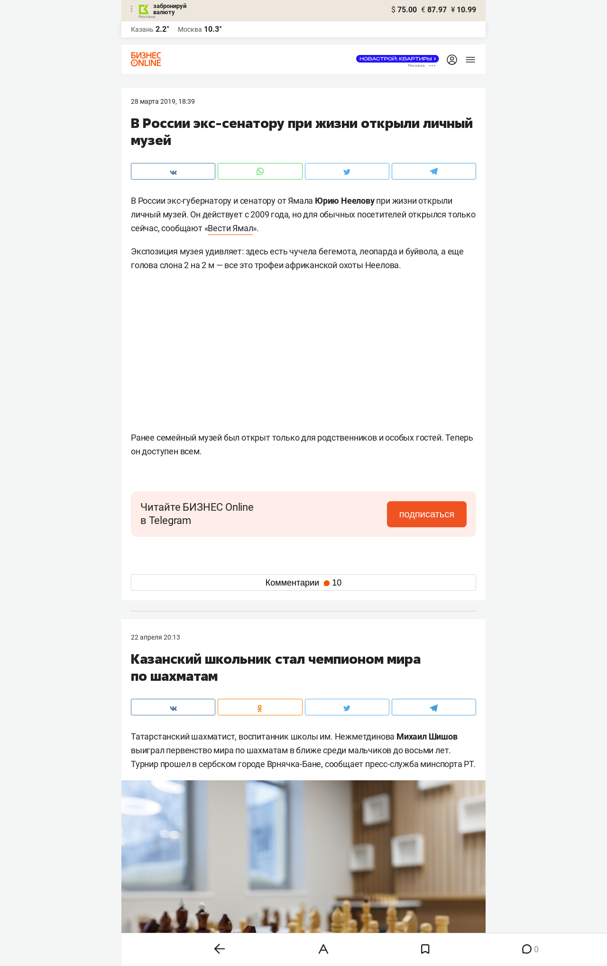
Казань (142, 29)
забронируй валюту (169, 9)
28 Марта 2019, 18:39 (163, 101)
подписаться (426, 514)
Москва (190, 29)
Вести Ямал (230, 228)
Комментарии (303, 582)
